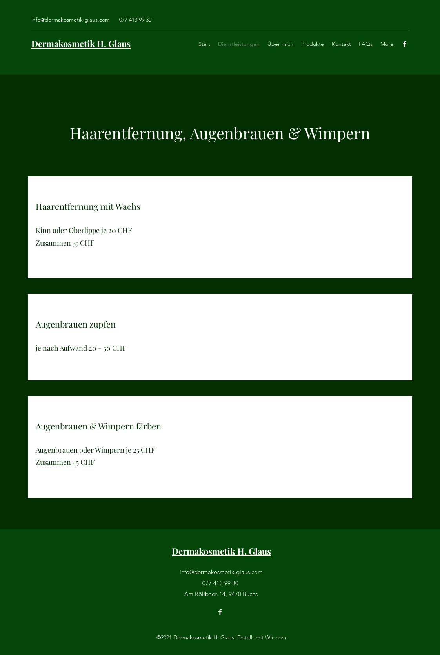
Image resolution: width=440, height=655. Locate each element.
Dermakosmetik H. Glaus (81, 43)
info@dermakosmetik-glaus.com (70, 19)
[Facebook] (405, 44)
